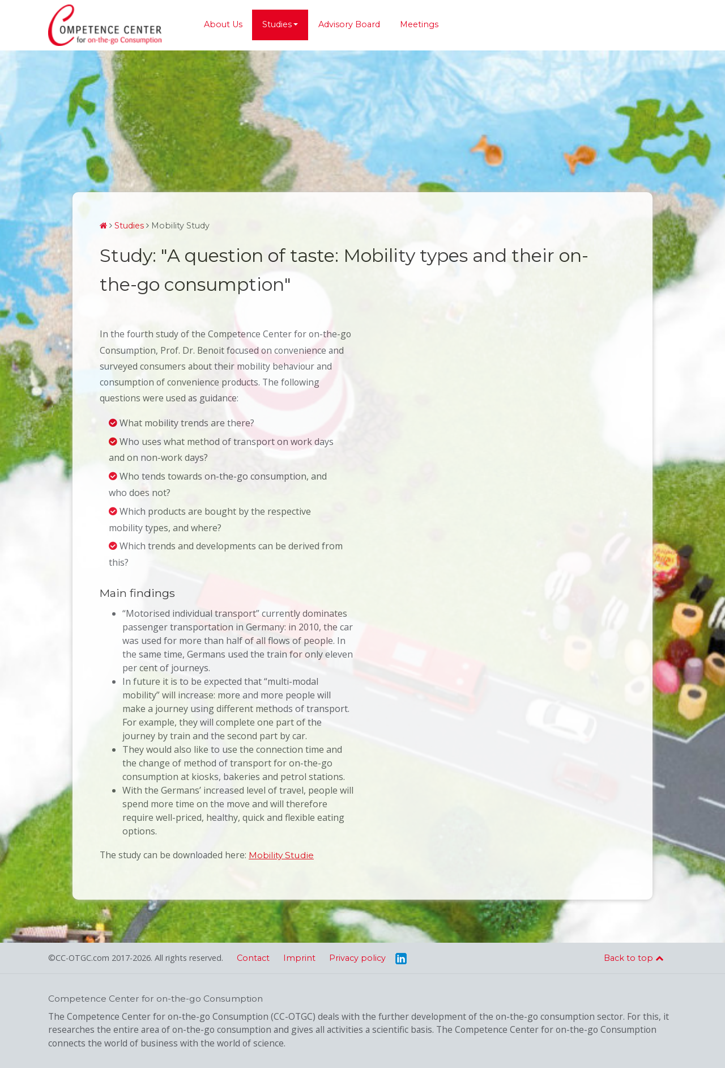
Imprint (299, 958)
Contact (253, 958)
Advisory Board (349, 24)
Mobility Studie (281, 855)
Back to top (633, 958)
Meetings (419, 24)
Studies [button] (277, 24)
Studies (129, 226)
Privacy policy (357, 958)
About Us (223, 24)
